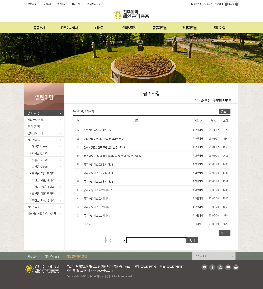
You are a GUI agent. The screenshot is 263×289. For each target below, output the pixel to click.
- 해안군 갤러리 (44, 146)
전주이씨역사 (69, 27)
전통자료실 (189, 27)
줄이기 (236, 4)
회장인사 (33, 256)
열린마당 (219, 27)
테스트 (87, 224)
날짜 (213, 121)
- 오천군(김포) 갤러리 (44, 193)
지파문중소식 (44, 120)
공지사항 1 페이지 (222, 100)
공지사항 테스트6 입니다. (98, 181)
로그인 (208, 3)
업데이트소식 (44, 133)
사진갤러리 (44, 140)
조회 (225, 121)
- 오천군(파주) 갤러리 (44, 200)
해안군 (99, 27)
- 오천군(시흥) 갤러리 (44, 180)
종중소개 (39, 27)
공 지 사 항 (45, 113)
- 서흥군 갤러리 (44, 160)
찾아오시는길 (52, 256)
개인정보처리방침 (76, 256)
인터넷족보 (129, 27)
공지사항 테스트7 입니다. (98, 173)
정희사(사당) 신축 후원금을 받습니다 (104, 147)
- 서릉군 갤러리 (44, 153)
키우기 (226, 4)
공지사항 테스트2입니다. (97, 216)
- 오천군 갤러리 (44, 167)
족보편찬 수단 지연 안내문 (98, 130)
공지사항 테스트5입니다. (98, 190)
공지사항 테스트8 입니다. (98, 164)
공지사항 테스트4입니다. (97, 199)
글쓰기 (224, 111)
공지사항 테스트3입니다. (97, 207)
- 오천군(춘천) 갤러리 (44, 173)
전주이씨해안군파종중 (131, 14)
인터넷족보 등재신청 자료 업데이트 (103, 139)
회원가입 (196, 3)
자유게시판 (44, 207)
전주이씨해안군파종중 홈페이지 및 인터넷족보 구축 (112, 156)
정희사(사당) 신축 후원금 (44, 213)
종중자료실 (159, 27)
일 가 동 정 (44, 126)
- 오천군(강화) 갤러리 (44, 187)
